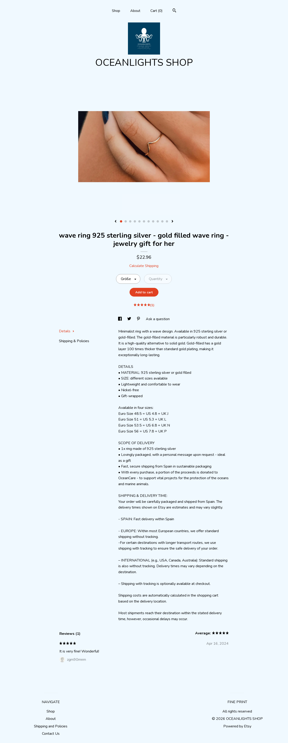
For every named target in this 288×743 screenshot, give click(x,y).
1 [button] (121, 221)
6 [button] (144, 221)
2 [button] (126, 221)
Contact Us (51, 733)
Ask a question (158, 319)
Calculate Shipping (143, 265)
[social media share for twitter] (129, 319)
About (135, 10)
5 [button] (139, 221)
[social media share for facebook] (120, 319)
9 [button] (158, 221)
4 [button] (135, 221)
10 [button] (162, 221)
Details (66, 331)
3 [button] (130, 221)
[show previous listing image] (115, 221)
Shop (116, 10)
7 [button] (148, 221)
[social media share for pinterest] (139, 319)
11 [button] (167, 221)
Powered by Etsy (237, 726)
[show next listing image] (172, 221)
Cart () (156, 10)
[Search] (174, 11)
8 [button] (153, 221)
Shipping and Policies (50, 726)
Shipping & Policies (74, 341)
